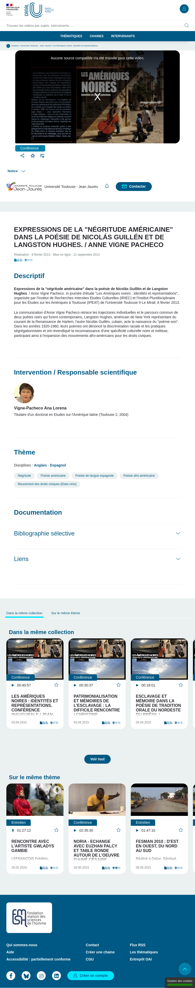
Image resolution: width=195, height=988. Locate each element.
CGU (90, 959)
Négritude (24, 475)
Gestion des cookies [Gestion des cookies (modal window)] (179, 982)
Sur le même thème (65, 613)
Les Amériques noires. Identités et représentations (75, 46)
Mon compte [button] (184, 8)
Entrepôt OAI (141, 959)
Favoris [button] (33, 155)
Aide (10, 952)
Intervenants (123, 36)
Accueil (8, 46)
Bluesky (26, 975)
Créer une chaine (100, 952)
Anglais (40, 465)
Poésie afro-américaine (139, 475)
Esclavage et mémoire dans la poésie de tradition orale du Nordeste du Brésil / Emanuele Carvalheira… (158, 710)
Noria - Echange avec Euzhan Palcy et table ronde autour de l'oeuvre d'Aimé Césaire (96, 850)
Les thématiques (144, 952)
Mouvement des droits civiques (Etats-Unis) (47, 484)
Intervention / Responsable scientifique (75, 372)
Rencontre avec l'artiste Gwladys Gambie (32, 846)
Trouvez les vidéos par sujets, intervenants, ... (40, 26)
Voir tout (97, 759)
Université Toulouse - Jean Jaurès (35, 46)
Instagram (41, 975)
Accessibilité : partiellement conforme (38, 959)
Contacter (137, 186)
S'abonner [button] (107, 186)
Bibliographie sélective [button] (44, 533)
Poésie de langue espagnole (94, 475)
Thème (24, 452)
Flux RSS (137, 945)
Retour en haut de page (184, 969)
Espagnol (58, 465)
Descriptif (29, 276)
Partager (23, 155)
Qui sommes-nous (21, 945)
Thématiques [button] (71, 36)
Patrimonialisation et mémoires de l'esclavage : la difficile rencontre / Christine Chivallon (97, 707)
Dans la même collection (24, 613)
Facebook (10, 975)
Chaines (97, 36)
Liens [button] (21, 558)
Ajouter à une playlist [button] (42, 155)
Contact (92, 945)
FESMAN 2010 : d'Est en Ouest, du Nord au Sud (157, 846)
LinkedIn (56, 975)
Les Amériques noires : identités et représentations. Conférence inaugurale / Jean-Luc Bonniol (34, 707)
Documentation (38, 512)
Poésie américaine (53, 475)
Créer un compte (94, 975)
